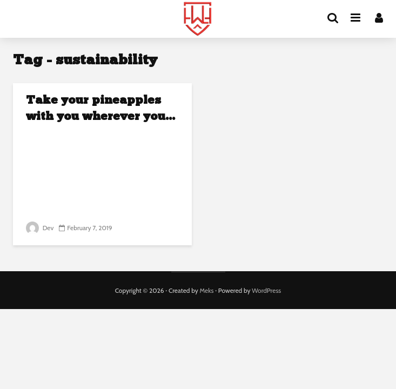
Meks (206, 290)
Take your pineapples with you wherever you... (100, 109)
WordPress (266, 290)
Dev (39, 228)
